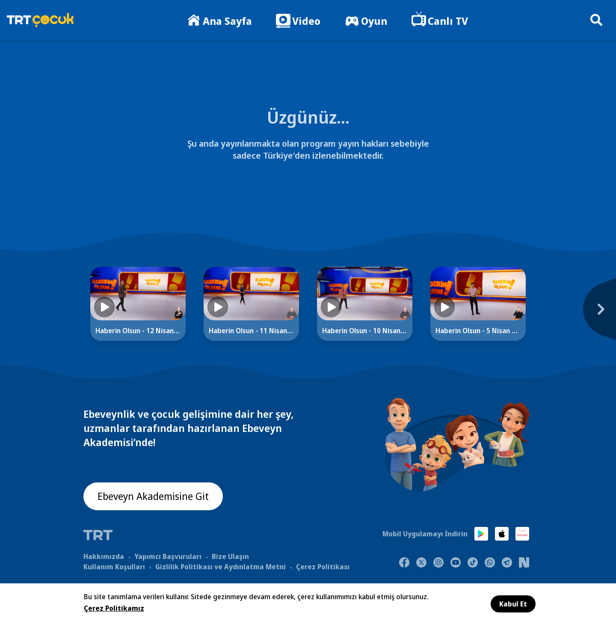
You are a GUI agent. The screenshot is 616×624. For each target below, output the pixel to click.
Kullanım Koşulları (114, 566)
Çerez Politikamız (114, 608)
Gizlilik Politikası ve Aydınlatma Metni (220, 566)
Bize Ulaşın (230, 556)
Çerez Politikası (322, 566)
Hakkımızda (103, 556)
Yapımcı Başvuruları (167, 556)
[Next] (554, 313)
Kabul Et (513, 604)
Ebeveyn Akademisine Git (155, 497)
